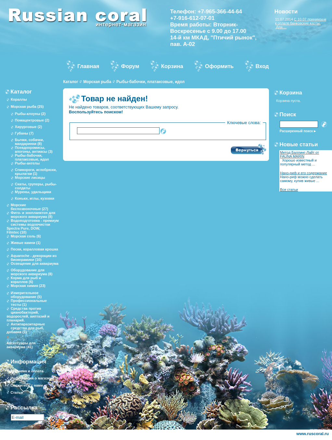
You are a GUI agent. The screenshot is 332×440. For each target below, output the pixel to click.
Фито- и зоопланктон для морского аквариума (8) (33, 215)
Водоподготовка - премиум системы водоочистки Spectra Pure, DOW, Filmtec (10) (32, 226)
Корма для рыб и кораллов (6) (26, 280)
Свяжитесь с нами (26, 385)
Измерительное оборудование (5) (26, 295)
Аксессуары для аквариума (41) (20, 345)
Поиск (287, 114)
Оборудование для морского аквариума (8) (31, 272)
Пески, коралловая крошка (34, 249)
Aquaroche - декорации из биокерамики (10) (34, 258)
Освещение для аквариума (34, 263)
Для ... (281, 27)
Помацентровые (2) (32, 120)
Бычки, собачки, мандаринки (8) (29, 142)
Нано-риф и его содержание (303, 173)
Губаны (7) (24, 133)
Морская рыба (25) (27, 106)
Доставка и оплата (26, 371)
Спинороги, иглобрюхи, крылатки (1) (36, 172)
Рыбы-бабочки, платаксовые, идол (150, 81)
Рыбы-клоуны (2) (30, 114)
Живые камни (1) (26, 243)
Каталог (70, 81)
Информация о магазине (32, 378)
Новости (286, 11)
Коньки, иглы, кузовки (34, 198)
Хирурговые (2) (28, 127)
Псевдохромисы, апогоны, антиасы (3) (34, 149)
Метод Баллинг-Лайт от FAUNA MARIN (299, 154)
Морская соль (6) (26, 236)
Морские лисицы (30, 177)
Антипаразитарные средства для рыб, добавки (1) (25, 328)
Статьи (16, 392)
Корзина (290, 93)
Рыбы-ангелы (27, 163)
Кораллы (19, 99)
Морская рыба (97, 81)
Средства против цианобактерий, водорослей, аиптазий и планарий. (27, 314)
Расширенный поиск (296, 131)
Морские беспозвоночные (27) (29, 207)
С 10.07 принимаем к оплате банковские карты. (300, 21)
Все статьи (289, 190)
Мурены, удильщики (33, 192)
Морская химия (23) (28, 286)
